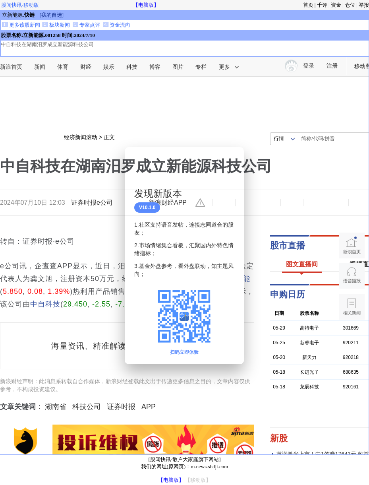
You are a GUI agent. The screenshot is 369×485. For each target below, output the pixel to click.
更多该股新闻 (21, 25)
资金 (336, 5)
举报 (364, 5)
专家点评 (86, 25)
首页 (308, 5)
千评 (322, 5)
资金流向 (116, 25)
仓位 (350, 5)
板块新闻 (56, 25)
